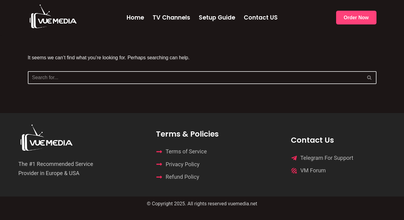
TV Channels (171, 17)
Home (135, 17)
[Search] (195, 77)
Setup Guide (217, 17)
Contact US (261, 17)
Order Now (356, 17)
